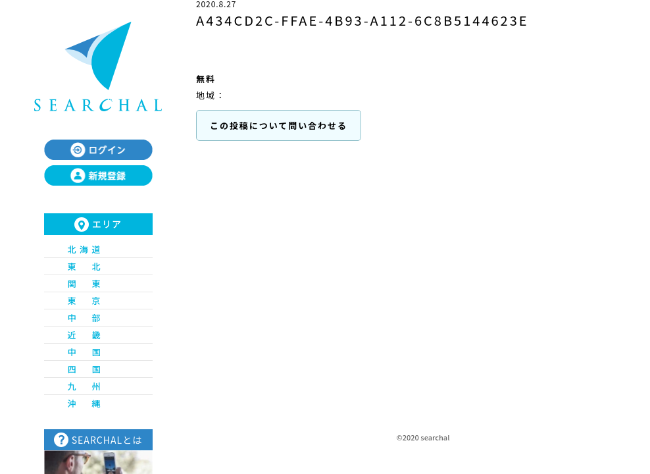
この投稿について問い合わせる (278, 125)
